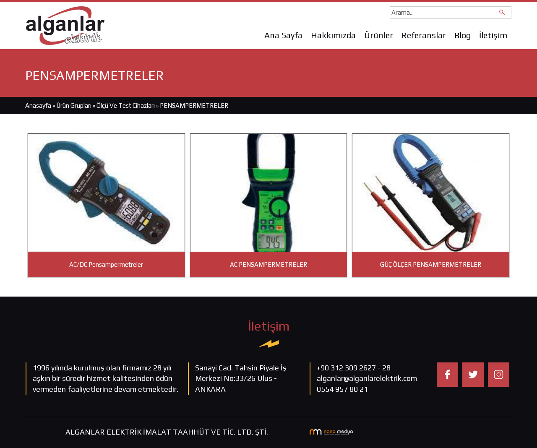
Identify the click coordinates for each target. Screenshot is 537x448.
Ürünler (378, 35)
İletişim (493, 35)
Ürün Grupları (74, 105)
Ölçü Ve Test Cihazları (125, 105)
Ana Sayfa (283, 35)
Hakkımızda (333, 35)
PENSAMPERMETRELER (194, 105)
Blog (462, 35)
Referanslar (423, 35)
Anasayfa (38, 105)
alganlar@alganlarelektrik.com (367, 378)
